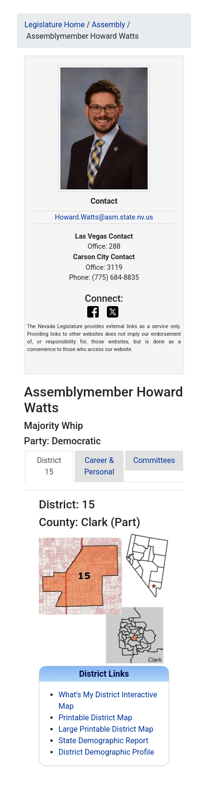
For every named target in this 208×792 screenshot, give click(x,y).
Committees (154, 460)
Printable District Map (95, 717)
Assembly (108, 24)
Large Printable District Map (105, 729)
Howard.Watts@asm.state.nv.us (104, 217)
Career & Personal (99, 466)
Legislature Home (54, 24)
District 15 (49, 466)
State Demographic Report (103, 740)
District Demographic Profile (106, 752)
